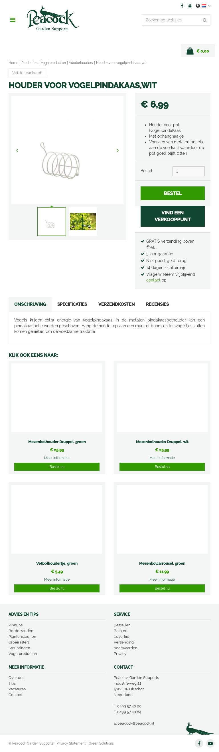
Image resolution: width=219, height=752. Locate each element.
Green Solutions (101, 743)
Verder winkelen (27, 73)
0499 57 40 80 (129, 706)
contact (154, 280)
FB (182, 6)
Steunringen (19, 648)
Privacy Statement (71, 743)
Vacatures (17, 689)
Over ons (16, 677)
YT (210, 743)
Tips (12, 683)
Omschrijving (30, 304)
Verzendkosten (116, 304)
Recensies (157, 304)
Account (190, 6)
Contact (15, 695)
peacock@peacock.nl (135, 723)
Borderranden (21, 631)
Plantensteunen (22, 636)
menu (13, 20)
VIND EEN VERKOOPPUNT (173, 216)
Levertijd (121, 636)
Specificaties (72, 304)
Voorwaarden (125, 648)
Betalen (120, 631)
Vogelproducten (23, 654)
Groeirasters (19, 642)
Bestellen (122, 625)
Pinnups (16, 625)
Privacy (120, 654)
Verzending (124, 642)
